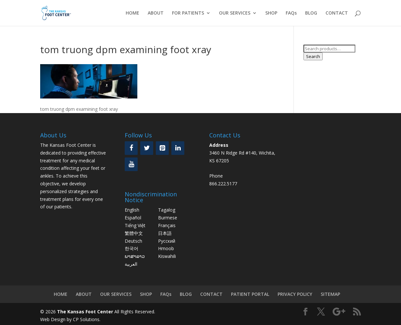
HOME (132, 13)
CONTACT (337, 13)
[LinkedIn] (177, 148)
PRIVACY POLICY (295, 294)
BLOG (311, 13)
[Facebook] (131, 148)
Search (313, 56)
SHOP (271, 13)
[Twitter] (146, 148)
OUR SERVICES (234, 13)
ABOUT (156, 13)
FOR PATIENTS (188, 13)
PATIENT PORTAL (250, 294)
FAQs (291, 13)
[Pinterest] (162, 148)
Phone (216, 176)
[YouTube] (131, 164)
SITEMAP (330, 294)
